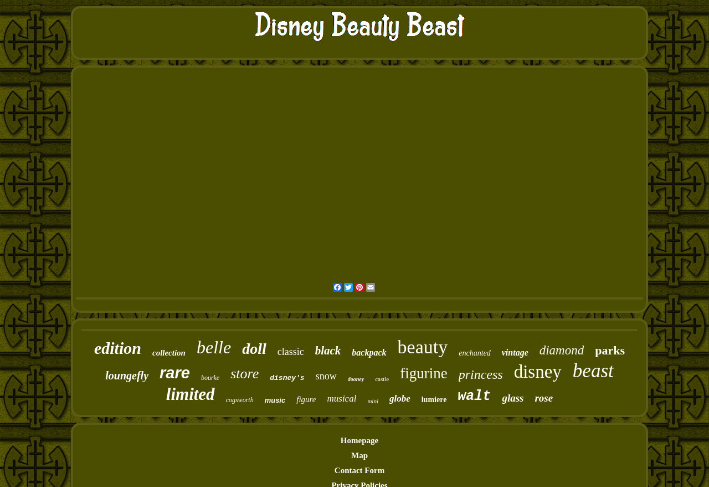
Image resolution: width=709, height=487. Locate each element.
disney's (287, 378)
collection (169, 352)
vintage (515, 352)
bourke (210, 378)
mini (372, 401)
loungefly (126, 375)
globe (399, 398)
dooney (356, 379)
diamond (562, 350)
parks (610, 350)
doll (254, 348)
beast (593, 371)
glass (512, 398)
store (244, 374)
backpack (369, 352)
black (328, 350)
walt (474, 396)
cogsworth (240, 400)
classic (291, 351)
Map (359, 455)
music (275, 400)
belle (214, 347)
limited (190, 394)
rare (175, 373)
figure (306, 399)
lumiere (434, 399)
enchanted (475, 353)
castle (382, 379)
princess (481, 374)
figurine (423, 373)
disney (538, 372)
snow (326, 376)
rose (544, 398)
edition (117, 348)
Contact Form (359, 470)
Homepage (359, 440)
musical (342, 398)
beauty (423, 347)
